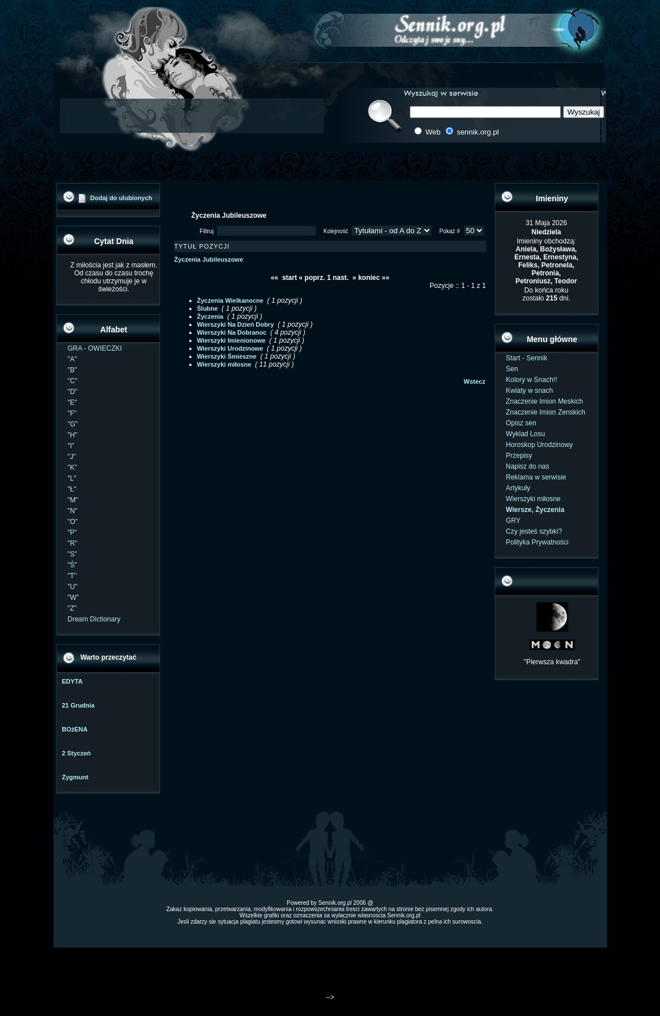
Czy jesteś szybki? (534, 531)
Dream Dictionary (94, 619)
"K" (73, 468)
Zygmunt (75, 777)
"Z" (72, 608)
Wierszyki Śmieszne (226, 356)
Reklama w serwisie (536, 477)
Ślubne (207, 308)
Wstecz (475, 381)
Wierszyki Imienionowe (231, 340)
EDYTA (72, 681)
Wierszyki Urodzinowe (230, 348)
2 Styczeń (76, 753)
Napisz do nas (527, 466)
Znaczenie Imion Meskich (544, 401)
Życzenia (210, 316)
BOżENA (75, 729)
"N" (73, 511)
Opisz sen (521, 423)
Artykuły (518, 488)
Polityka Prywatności (537, 542)
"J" (72, 457)
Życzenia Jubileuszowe (208, 259)
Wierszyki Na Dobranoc (232, 332)
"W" (73, 598)
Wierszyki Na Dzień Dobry (235, 324)
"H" (73, 435)
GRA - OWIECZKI (95, 348)
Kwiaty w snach (529, 391)
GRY (513, 521)
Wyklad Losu (525, 434)
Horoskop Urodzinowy (539, 445)
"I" (71, 446)
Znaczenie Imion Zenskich (545, 412)
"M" (73, 500)
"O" (73, 522)
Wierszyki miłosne (224, 364)
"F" (72, 413)
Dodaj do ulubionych (121, 197)
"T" (72, 576)
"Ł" (72, 489)
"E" (73, 403)
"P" (73, 533)
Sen (512, 369)
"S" (73, 554)
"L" (72, 478)
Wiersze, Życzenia (535, 510)
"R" (73, 543)
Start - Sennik (527, 358)
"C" (73, 381)
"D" (73, 392)
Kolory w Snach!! (531, 380)
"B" (73, 370)
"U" (73, 587)
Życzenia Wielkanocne (230, 300)
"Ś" (73, 565)
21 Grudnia (78, 705)
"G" (73, 424)
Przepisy (519, 456)
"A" (73, 359)
